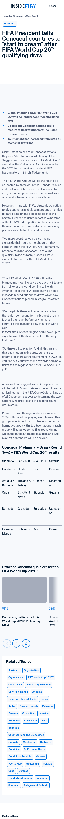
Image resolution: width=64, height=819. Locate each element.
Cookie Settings (10, 816)
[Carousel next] (16, 643)
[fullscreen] (26, 643)
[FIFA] (23, 6)
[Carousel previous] (7, 643)
